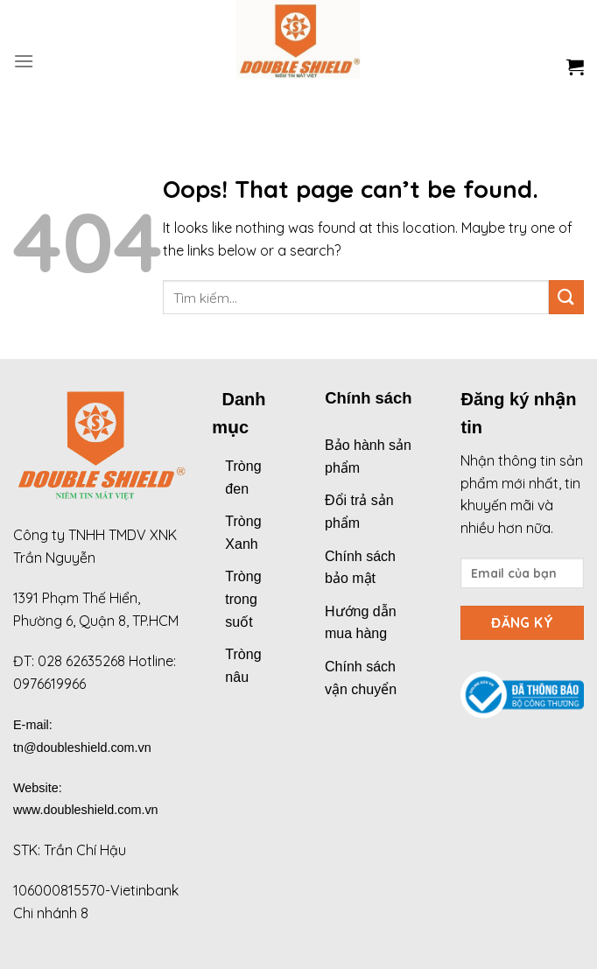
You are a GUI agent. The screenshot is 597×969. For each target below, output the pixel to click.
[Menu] (23, 60)
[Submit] (566, 297)
